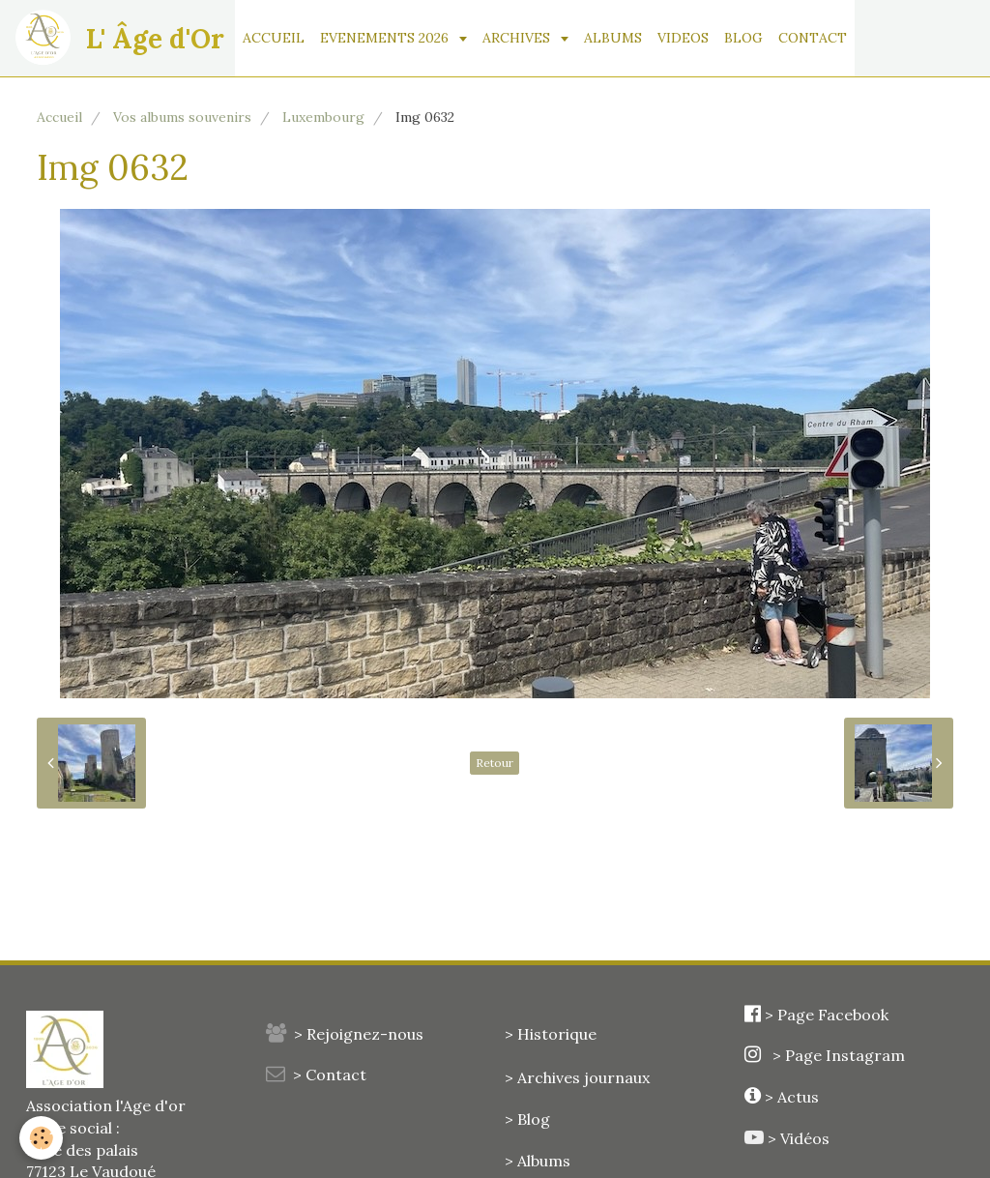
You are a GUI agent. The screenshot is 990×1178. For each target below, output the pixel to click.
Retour (494, 762)
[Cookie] (41, 1138)
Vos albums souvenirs (182, 117)
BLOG (743, 37)
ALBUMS (613, 37)
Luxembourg (323, 117)
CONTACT (812, 37)
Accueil (59, 117)
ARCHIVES (518, 37)
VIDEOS (683, 37)
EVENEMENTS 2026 (386, 37)
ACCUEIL (274, 37)
